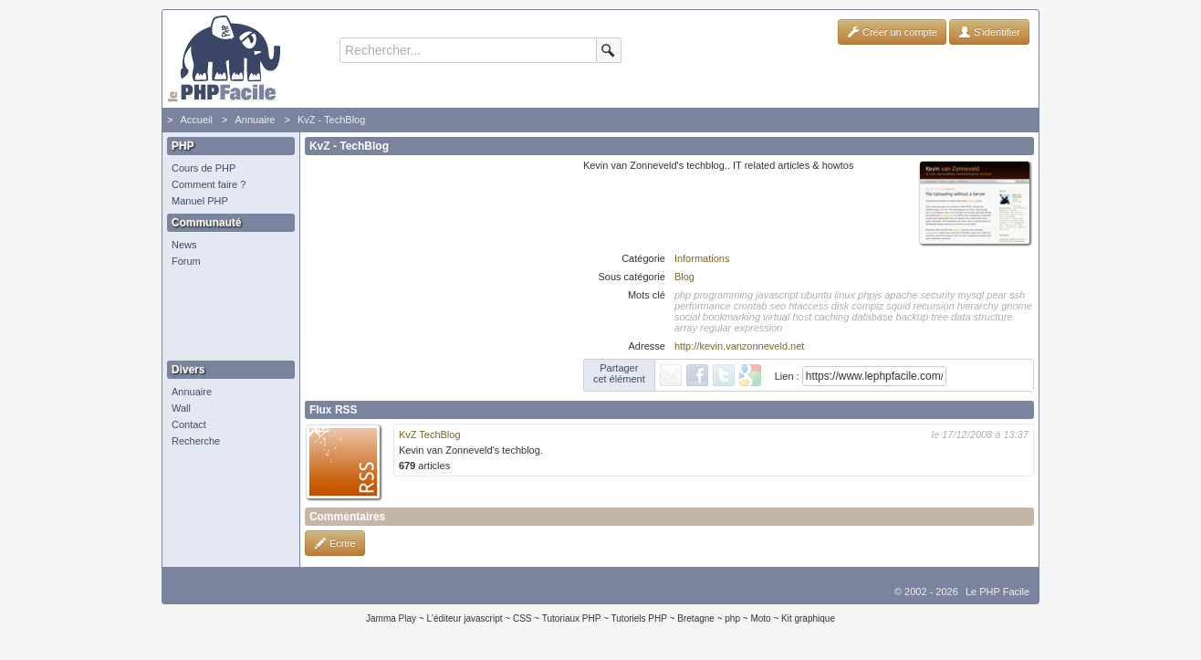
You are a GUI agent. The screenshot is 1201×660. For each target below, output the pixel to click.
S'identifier (989, 32)
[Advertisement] (226, 315)
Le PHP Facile (997, 591)
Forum (186, 261)
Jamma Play (391, 618)
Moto (760, 618)
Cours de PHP (203, 167)
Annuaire (255, 119)
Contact (189, 424)
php (732, 618)
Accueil (196, 119)
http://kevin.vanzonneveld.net (739, 345)
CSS (522, 618)
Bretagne (696, 618)
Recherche (196, 440)
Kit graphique (808, 618)
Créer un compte (892, 32)
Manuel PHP (200, 200)
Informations (702, 258)
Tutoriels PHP (639, 618)
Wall (181, 408)
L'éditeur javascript (464, 618)
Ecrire (335, 543)
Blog (684, 276)
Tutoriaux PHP (571, 618)
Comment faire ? (208, 184)
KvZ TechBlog (430, 434)
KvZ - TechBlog (331, 119)
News (184, 244)
